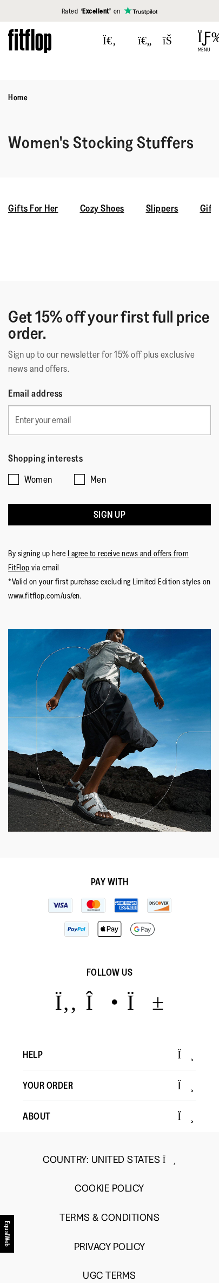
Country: (109, 1160)
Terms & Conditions (109, 1217)
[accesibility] (7, 1237)
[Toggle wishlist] (145, 41)
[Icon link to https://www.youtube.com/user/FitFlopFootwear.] (145, 1002)
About (108, 1116)
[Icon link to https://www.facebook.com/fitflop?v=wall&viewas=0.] (66, 1002)
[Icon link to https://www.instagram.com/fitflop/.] (101, 1002)
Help (108, 1055)
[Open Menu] (204, 41)
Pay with (110, 882)
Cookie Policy (109, 1188)
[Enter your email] (109, 420)
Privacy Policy (109, 1247)
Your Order (108, 1085)
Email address (35, 393)
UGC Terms (109, 1275)
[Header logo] (29, 40)
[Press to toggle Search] (109, 41)
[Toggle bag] (172, 41)
